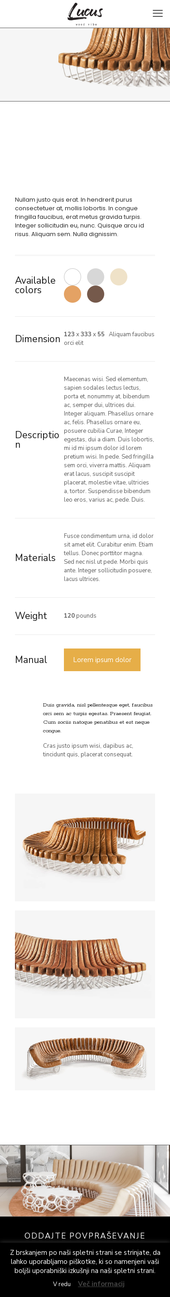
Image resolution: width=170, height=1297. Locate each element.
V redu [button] (62, 1284)
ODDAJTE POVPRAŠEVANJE (85, 1236)
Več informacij (101, 1283)
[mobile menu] (157, 13)
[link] (85, 847)
